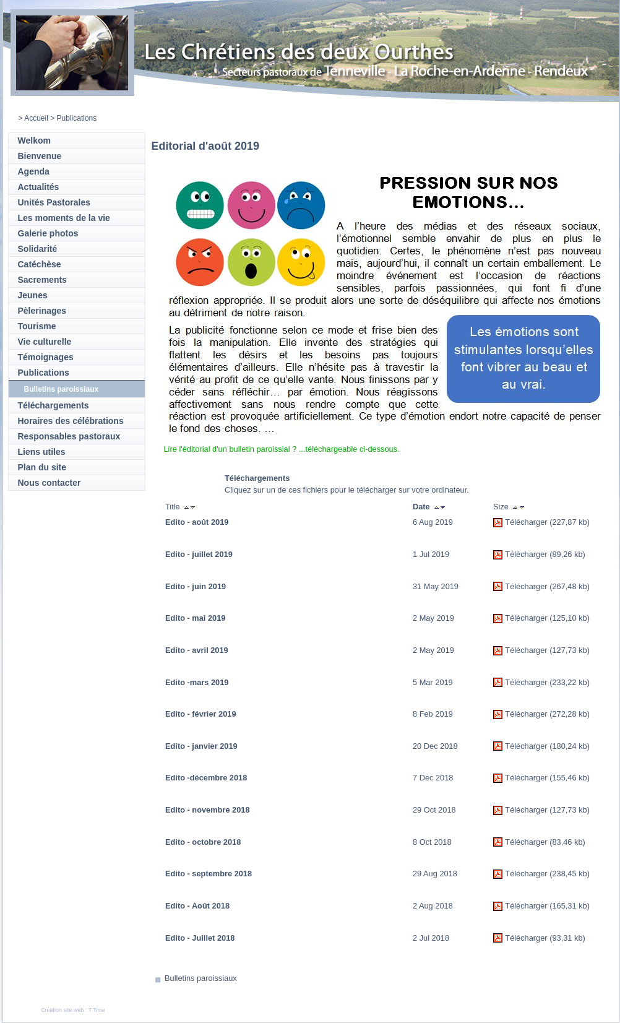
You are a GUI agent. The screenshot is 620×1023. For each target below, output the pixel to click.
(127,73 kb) (569, 650)
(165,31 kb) (569, 905)
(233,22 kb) (569, 682)
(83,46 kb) (567, 842)
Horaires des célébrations (71, 421)
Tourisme (37, 326)
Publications (43, 373)
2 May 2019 (433, 618)
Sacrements (42, 280)
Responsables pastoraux (69, 436)
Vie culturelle (45, 342)
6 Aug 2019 (433, 522)
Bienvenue (40, 156)
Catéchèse (39, 264)
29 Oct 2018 (434, 809)
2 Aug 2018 (433, 905)
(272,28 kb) (569, 714)
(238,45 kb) (569, 873)
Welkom (34, 140)
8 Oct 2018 (432, 842)
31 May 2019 (436, 586)
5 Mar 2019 (433, 682)
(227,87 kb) (569, 522)
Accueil (36, 118)
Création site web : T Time (73, 1010)
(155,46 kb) (569, 777)
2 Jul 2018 (431, 938)
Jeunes (33, 295)
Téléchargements (53, 405)
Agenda (34, 171)
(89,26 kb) (567, 554)
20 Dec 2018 (435, 746)
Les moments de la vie (64, 218)
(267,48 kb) (569, 586)
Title (172, 506)
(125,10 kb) (569, 618)
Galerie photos (48, 233)
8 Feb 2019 (433, 714)
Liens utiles (42, 452)
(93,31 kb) (567, 938)
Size (501, 506)
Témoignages (46, 357)
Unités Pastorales (54, 202)
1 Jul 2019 (431, 554)
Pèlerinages (42, 311)
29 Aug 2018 (435, 873)
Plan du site (42, 467)
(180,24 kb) (569, 746)
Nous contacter (49, 483)
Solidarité (38, 249)
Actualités (38, 187)
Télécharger (526, 522)
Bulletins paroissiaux (61, 389)
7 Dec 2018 (433, 777)
